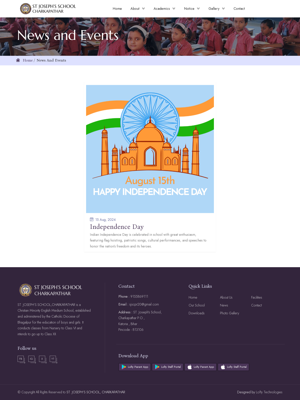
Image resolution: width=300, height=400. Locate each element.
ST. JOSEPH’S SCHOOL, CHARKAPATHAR (96, 392)
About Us (226, 297)
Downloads (197, 313)
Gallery (217, 8)
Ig (31, 359)
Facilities (256, 297)
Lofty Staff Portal (171, 367)
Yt (52, 359)
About (137, 8)
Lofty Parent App (138, 367)
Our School (197, 305)
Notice (192, 8)
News (224, 305)
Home (24, 60)
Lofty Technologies (268, 392)
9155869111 (139, 296)
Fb (20, 359)
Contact (256, 305)
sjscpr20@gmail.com (144, 304)
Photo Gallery (229, 313)
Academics (164, 8)
